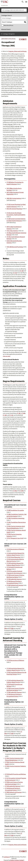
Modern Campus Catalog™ (17, 860)
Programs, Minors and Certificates (17, 51)
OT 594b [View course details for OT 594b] (21, 491)
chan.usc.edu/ (6, 356)
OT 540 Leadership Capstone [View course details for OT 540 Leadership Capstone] (14, 579)
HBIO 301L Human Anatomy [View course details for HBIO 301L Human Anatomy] (14, 198)
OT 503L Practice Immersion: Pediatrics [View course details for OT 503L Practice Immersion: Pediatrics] (15, 766)
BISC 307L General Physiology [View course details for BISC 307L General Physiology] (14, 209)
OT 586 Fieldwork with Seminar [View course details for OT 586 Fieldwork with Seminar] (15, 585)
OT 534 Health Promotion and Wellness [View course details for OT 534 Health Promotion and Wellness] (15, 774)
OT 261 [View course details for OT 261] (15, 273)
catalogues (7, 857)
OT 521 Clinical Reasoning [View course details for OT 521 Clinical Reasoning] (13, 557)
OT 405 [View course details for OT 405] (19, 413)
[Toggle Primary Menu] (26, 2)
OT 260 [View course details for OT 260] (21, 271)
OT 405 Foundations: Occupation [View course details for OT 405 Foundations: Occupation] (15, 510)
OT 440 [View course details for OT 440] (4, 415)
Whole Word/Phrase (8, 25)
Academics (4, 5)
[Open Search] (22, 2)
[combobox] (14, 10)
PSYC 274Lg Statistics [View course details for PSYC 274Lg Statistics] (12, 231)
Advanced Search (6, 29)
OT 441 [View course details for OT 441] (11, 415)
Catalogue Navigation (9, 34)
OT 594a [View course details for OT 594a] (15, 491)
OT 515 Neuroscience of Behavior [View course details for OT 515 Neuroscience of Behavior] (15, 549)
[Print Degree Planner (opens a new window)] (20, 39)
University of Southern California (4, 2)
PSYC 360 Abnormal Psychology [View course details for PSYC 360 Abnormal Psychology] (15, 247)
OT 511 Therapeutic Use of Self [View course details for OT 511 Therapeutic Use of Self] (15, 538)
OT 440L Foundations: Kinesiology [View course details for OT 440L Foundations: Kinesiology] (15, 518)
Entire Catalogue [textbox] (6, 18)
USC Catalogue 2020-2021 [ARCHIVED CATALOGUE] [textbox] (14, 10)
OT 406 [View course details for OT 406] (23, 413)
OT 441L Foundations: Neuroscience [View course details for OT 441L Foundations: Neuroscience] (16, 522)
